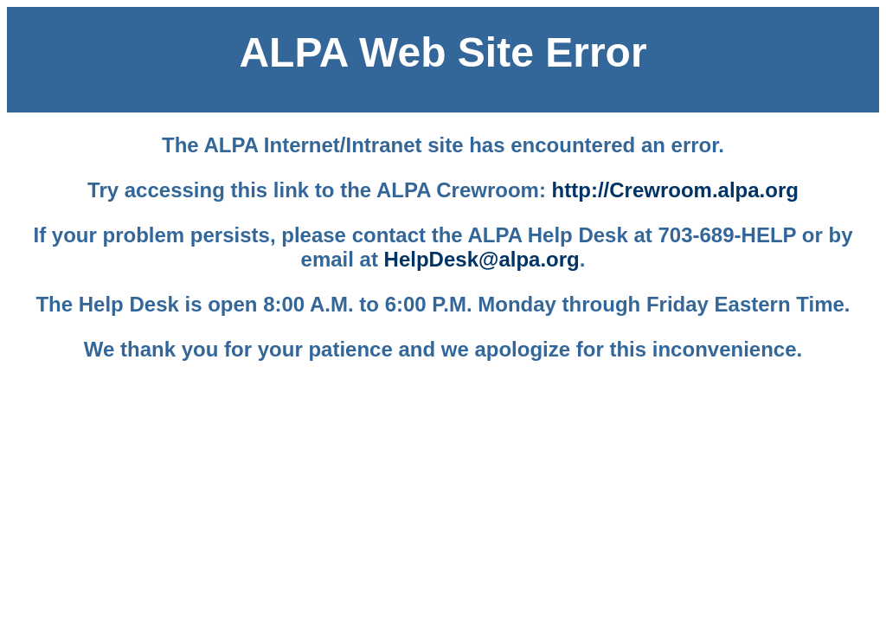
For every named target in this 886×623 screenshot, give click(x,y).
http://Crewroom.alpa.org (675, 190)
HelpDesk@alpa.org (482, 259)
